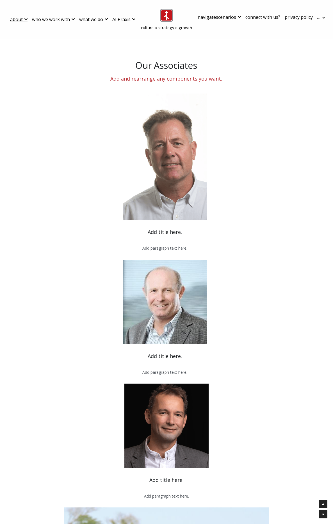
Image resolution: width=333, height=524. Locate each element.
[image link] (166, 15)
